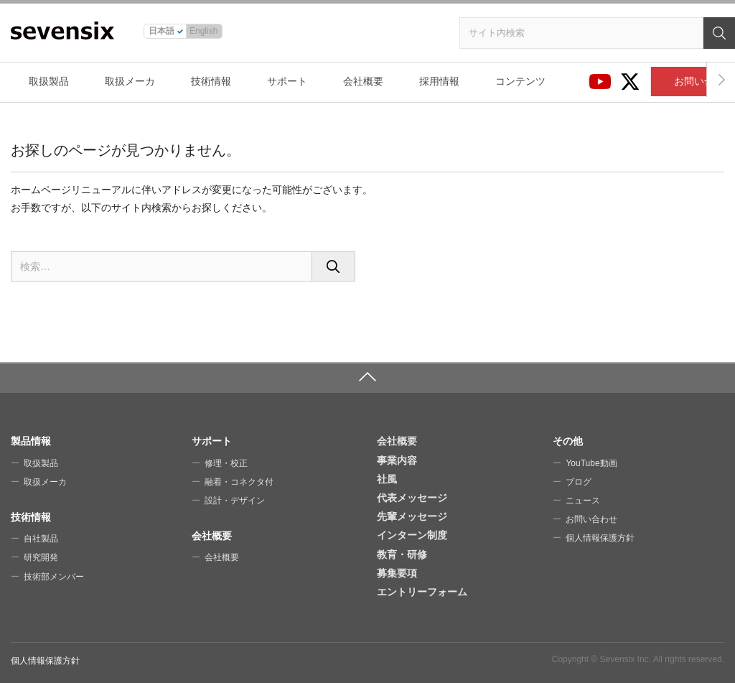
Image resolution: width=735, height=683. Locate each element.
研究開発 (41, 557)
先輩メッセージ (412, 516)
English (203, 31)
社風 (387, 479)
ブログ (578, 482)
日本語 (161, 31)
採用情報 (439, 81)
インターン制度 (412, 535)
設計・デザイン (235, 501)
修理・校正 (226, 463)
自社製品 (41, 539)
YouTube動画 (591, 463)
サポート (287, 81)
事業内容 (397, 460)
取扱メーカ (130, 81)
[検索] (719, 33)
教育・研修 (402, 554)
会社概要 (363, 81)
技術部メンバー (54, 577)
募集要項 (397, 573)
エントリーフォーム (422, 592)
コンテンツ (520, 81)
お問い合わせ (591, 519)
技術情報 (211, 81)
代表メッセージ (412, 497)
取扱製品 (49, 81)
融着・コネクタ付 (239, 482)
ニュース (583, 501)
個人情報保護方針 (600, 538)
